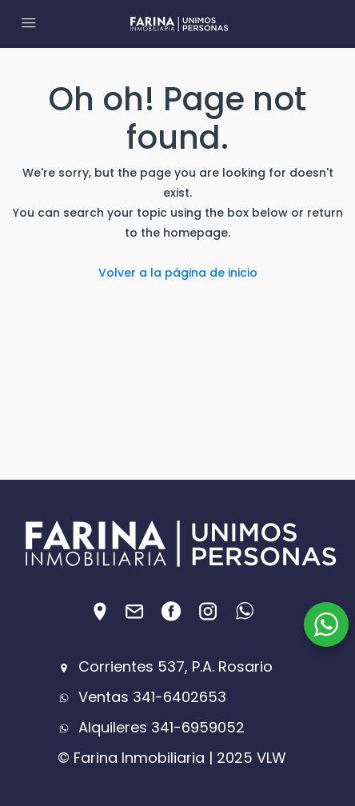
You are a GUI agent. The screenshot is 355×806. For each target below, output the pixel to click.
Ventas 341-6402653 (142, 697)
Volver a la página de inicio (177, 273)
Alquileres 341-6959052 (151, 727)
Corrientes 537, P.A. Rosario (165, 666)
